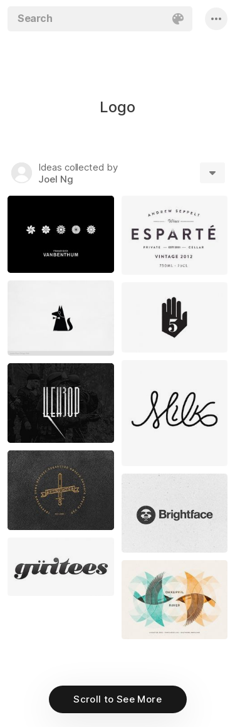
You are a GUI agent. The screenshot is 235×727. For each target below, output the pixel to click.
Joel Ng (55, 179)
